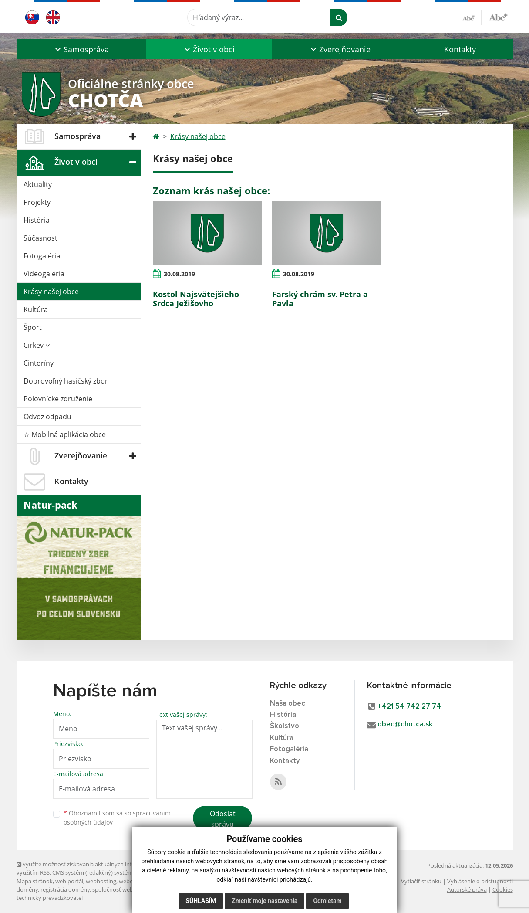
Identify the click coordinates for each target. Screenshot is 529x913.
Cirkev (37, 345)
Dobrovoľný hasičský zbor (66, 381)
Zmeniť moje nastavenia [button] (264, 900)
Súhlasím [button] (200, 900)
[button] (81, 49)
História (37, 220)
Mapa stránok (35, 881)
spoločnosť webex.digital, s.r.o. (131, 889)
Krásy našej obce (51, 291)
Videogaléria (44, 273)
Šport (33, 327)
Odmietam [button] (327, 900)
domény (27, 889)
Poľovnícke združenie (58, 399)
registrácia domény (65, 889)
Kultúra (36, 309)
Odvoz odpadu (47, 416)
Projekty (37, 202)
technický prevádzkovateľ (50, 898)
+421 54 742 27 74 (409, 706)
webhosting (101, 881)
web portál (69, 881)
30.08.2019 (179, 274)
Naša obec (287, 703)
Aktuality (38, 184)
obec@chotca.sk (405, 724)
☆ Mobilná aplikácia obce (65, 434)
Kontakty (460, 49)
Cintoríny (39, 363)
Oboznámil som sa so (117, 817)
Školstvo (284, 726)
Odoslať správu (223, 819)
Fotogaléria (42, 256)
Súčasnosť (40, 238)
